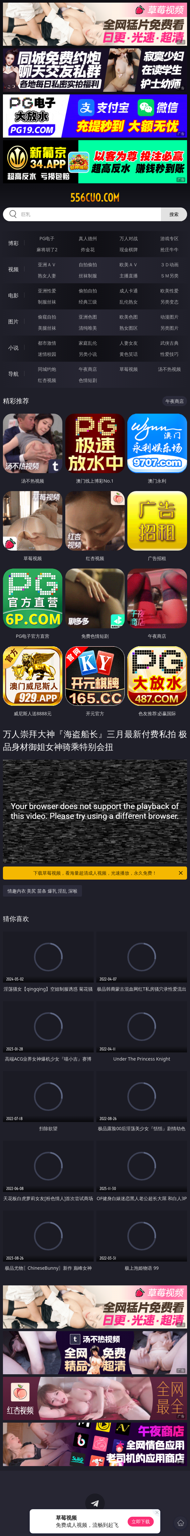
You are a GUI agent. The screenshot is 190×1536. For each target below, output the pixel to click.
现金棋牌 (128, 249)
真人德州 (88, 238)
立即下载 (141, 1521)
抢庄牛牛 (169, 249)
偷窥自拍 (47, 317)
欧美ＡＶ (128, 264)
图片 (13, 321)
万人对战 (128, 238)
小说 (13, 347)
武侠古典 (169, 343)
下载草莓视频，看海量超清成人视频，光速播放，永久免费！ (108, 873)
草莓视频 (128, 369)
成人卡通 (128, 291)
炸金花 (88, 249)
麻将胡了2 (47, 249)
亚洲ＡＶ (47, 264)
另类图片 (169, 328)
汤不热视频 (169, 369)
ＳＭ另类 (169, 276)
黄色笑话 (128, 354)
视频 (13, 269)
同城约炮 (47, 369)
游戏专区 (169, 238)
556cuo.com (94, 197)
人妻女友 (128, 343)
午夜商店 (88, 369)
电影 (13, 295)
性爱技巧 (169, 354)
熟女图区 (128, 328)
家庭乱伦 (88, 343)
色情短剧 (88, 380)
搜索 (174, 214)
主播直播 (128, 276)
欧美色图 (128, 317)
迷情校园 (47, 354)
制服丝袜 (47, 302)
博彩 (13, 243)
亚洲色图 (88, 317)
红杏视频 (47, 380)
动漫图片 (169, 317)
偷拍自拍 (88, 291)
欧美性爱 (169, 291)
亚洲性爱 (47, 291)
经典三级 (88, 302)
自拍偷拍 (88, 264)
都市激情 (47, 343)
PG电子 (47, 238)
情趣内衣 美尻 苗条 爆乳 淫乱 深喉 (42, 891)
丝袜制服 (88, 276)
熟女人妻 (47, 276)
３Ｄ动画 (169, 264)
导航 (13, 373)
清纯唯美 (88, 328)
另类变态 (169, 302)
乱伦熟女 (128, 302)
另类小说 (88, 354)
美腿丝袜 (47, 328)
